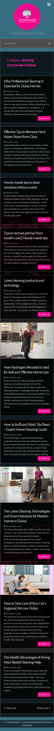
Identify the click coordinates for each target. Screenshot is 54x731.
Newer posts (43, 708)
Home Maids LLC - (14, 722)
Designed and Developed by (34, 722)
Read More (44, 118)
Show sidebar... (27, 43)
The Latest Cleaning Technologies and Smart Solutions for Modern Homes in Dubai (27, 516)
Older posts (10, 708)
